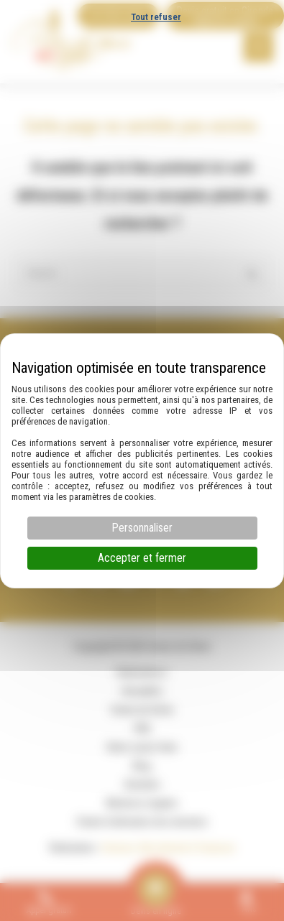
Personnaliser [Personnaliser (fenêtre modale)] (142, 527)
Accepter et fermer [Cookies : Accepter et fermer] (142, 558)
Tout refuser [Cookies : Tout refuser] (156, 16)
